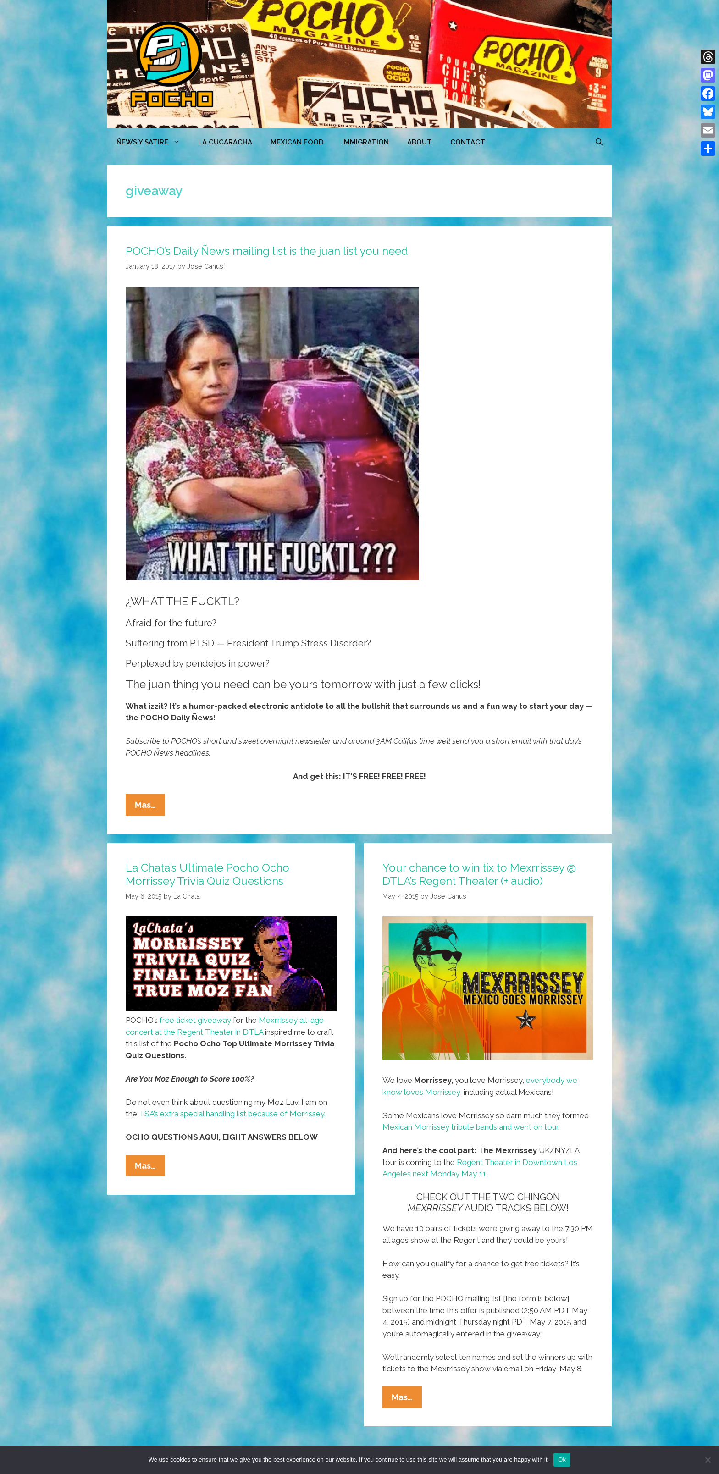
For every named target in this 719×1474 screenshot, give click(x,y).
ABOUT (419, 142)
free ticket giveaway (195, 1020)
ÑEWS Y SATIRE (152, 142)
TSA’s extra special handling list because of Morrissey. (232, 1113)
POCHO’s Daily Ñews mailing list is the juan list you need (267, 251)
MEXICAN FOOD (297, 142)
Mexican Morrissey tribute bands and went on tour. (470, 1127)
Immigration (365, 142)
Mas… (150, 807)
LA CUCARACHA (225, 142)
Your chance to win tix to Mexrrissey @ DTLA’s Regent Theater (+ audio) (479, 874)
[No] (707, 1459)
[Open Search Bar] (599, 142)
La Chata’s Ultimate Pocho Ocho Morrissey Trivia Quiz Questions (207, 874)
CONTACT (467, 142)
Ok (562, 1459)
